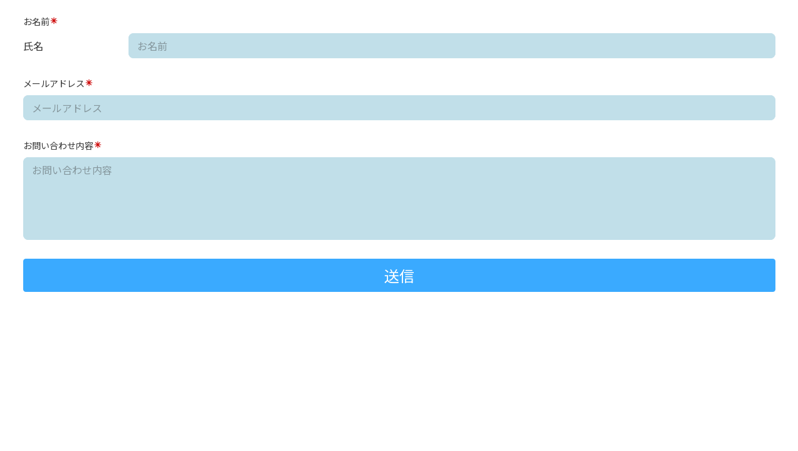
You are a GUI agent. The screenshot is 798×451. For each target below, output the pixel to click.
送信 (399, 275)
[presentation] (103, 321)
